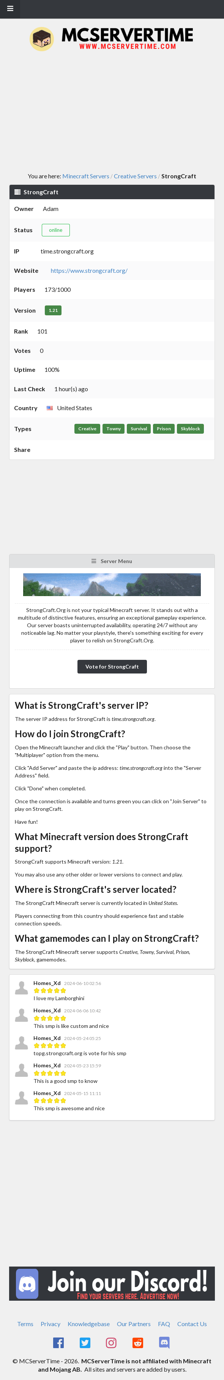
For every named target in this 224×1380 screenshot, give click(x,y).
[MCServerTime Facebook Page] (59, 1343)
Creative (87, 428)
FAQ (164, 1323)
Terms (25, 1323)
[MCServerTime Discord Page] (165, 1343)
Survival (139, 428)
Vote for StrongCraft (112, 666)
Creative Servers (135, 176)
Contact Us (192, 1323)
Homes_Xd (47, 983)
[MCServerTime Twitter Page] (85, 1343)
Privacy (50, 1323)
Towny (113, 428)
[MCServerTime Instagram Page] (112, 1343)
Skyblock (190, 428)
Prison (164, 428)
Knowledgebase (89, 1323)
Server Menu (111, 561)
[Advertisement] (116, 112)
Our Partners (134, 1323)
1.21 (53, 310)
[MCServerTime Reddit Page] (138, 1343)
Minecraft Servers (85, 176)
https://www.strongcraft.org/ (89, 270)
